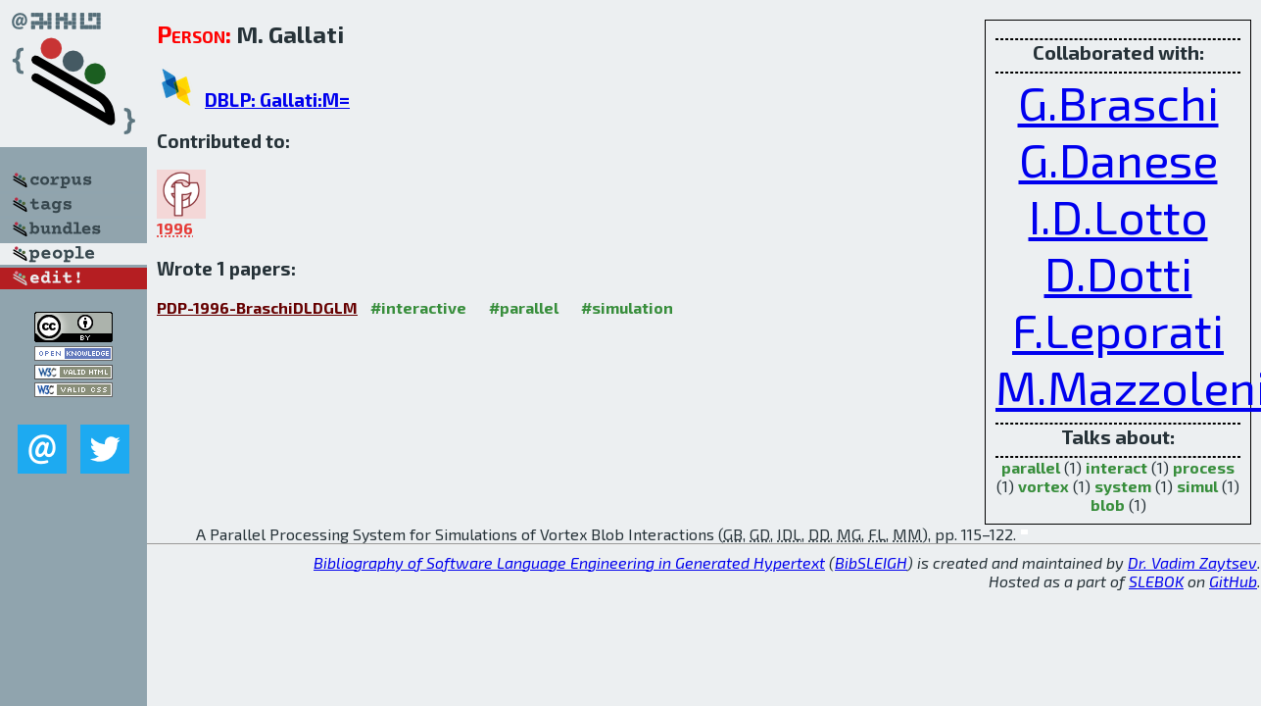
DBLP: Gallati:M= (277, 99)
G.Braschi (1118, 102)
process (1204, 467)
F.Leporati (1118, 329)
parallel (1030, 467)
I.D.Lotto (1118, 215)
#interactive (418, 307)
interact (1116, 467)
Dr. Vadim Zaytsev (1192, 562)
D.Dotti (1118, 272)
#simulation (627, 307)
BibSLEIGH (871, 562)
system (1122, 486)
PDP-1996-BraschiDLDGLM (257, 307)
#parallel (523, 307)
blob (1108, 504)
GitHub (1233, 581)
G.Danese (1118, 158)
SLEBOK (1156, 581)
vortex (1043, 486)
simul (1197, 486)
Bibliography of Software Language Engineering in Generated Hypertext (569, 562)
